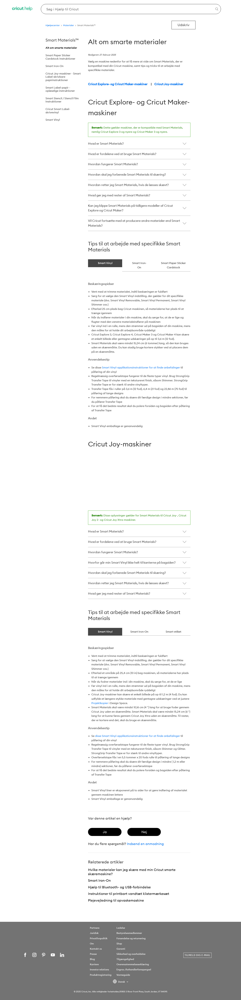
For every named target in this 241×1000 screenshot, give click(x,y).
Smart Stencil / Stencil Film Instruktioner (62, 100)
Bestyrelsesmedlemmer (129, 933)
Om (92, 943)
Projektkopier (99, 703)
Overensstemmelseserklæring (132, 964)
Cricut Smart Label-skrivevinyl (58, 110)
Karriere (94, 964)
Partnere (94, 927)
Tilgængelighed (125, 959)
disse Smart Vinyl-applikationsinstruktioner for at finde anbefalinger (137, 736)
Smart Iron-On (54, 66)
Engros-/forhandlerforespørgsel (133, 969)
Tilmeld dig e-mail (197, 955)
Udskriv (183, 25)
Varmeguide (123, 974)
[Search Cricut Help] (131, 9)
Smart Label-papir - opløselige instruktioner (60, 89)
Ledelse (120, 927)
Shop (119, 943)
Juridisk (94, 933)
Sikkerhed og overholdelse (130, 953)
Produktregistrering (100, 974)
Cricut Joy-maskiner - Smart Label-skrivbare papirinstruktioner (63, 77)
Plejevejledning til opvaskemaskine (116, 900)
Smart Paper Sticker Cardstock (173, 265)
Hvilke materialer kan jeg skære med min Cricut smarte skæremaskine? (132, 872)
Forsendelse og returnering (131, 938)
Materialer (68, 25)
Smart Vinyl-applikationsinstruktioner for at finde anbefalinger (141, 367)
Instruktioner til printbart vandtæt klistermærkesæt (128, 894)
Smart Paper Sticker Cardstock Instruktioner (60, 57)
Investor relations (99, 969)
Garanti (120, 948)
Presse (93, 953)
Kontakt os (96, 948)
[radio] (105, 832)
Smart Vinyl (53, 119)
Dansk (119, 981)
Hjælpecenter (53, 25)
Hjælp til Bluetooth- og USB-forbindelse (119, 887)
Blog (92, 959)
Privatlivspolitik (98, 938)
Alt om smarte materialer (61, 47)
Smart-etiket (173, 631)
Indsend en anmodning (145, 844)
